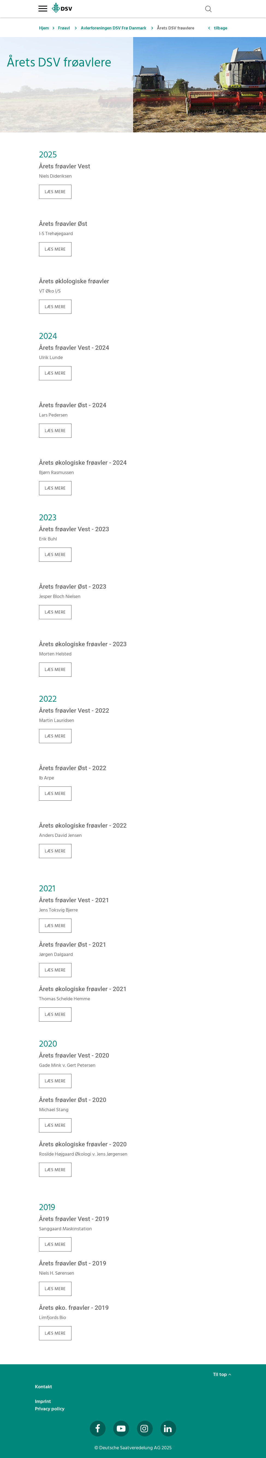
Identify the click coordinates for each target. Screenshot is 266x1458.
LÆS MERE (55, 191)
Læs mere (55, 554)
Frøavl (64, 28)
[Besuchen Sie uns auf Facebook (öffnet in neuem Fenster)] (98, 1428)
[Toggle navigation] (43, 8)
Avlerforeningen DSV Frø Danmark (113, 28)
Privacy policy (50, 1409)
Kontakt (44, 1387)
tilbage (220, 28)
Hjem (44, 28)
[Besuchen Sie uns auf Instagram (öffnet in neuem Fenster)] (145, 1428)
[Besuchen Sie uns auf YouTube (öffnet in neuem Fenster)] (121, 1428)
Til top (222, 1374)
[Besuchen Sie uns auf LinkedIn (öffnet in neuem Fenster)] (168, 1428)
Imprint (43, 1401)
